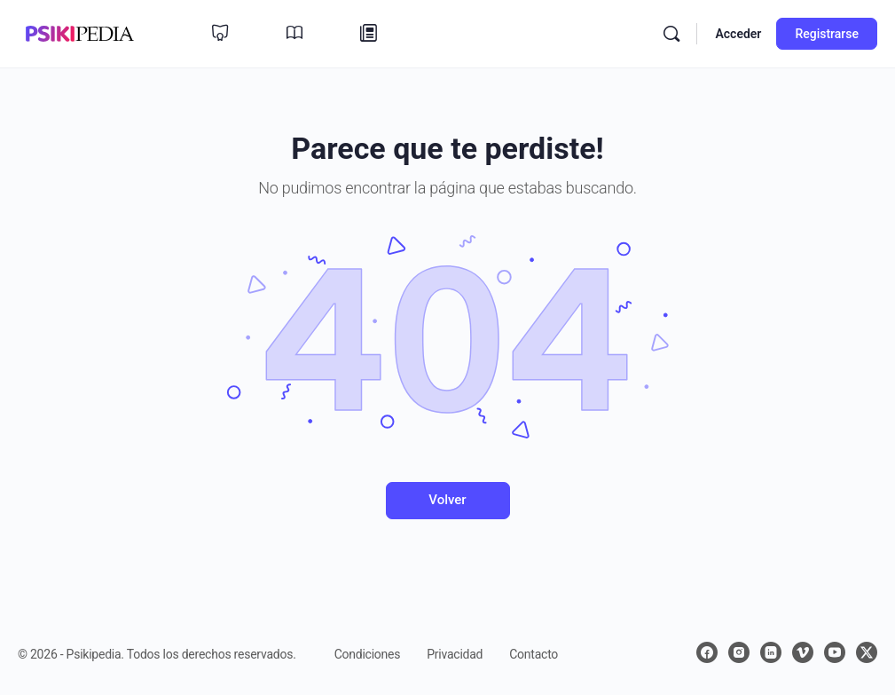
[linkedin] (770, 652)
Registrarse (827, 34)
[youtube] (834, 652)
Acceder (738, 34)
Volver (447, 500)
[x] (866, 652)
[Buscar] (671, 33)
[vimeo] (802, 652)
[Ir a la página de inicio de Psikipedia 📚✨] (80, 32)
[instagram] (739, 652)
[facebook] (707, 652)
